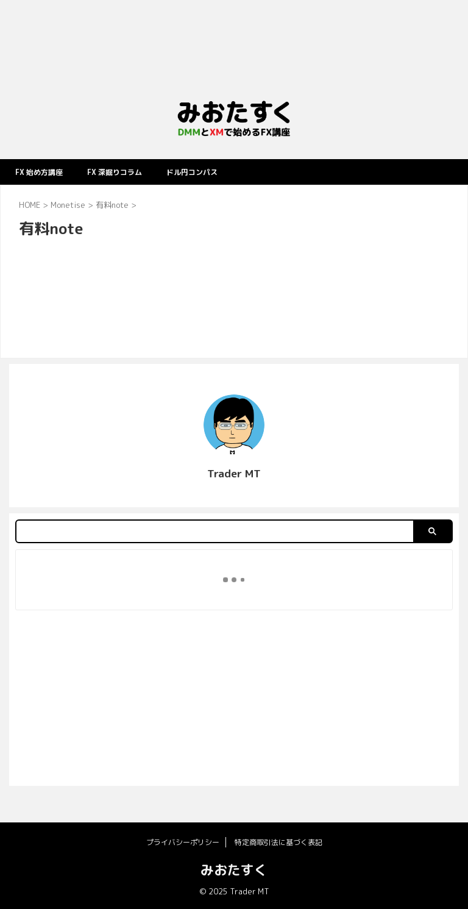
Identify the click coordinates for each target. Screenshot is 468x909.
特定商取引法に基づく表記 (278, 842)
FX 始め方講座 (43, 171)
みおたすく (234, 869)
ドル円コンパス (213, 171)
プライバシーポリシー (182, 842)
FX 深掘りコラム (127, 171)
